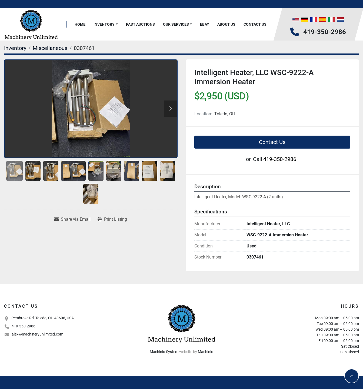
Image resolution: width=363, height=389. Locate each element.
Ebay (204, 24)
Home (80, 24)
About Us (226, 24)
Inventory (104, 24)
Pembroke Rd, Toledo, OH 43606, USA (42, 318)
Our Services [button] (176, 24)
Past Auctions (140, 24)
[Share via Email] (72, 219)
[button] (106, 24)
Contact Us (255, 24)
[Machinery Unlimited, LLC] (181, 323)
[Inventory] (15, 48)
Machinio (205, 352)
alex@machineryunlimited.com (37, 334)
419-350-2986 (324, 32)
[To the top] (351, 376)
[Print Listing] (112, 219)
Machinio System (164, 352)
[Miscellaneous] (50, 48)
